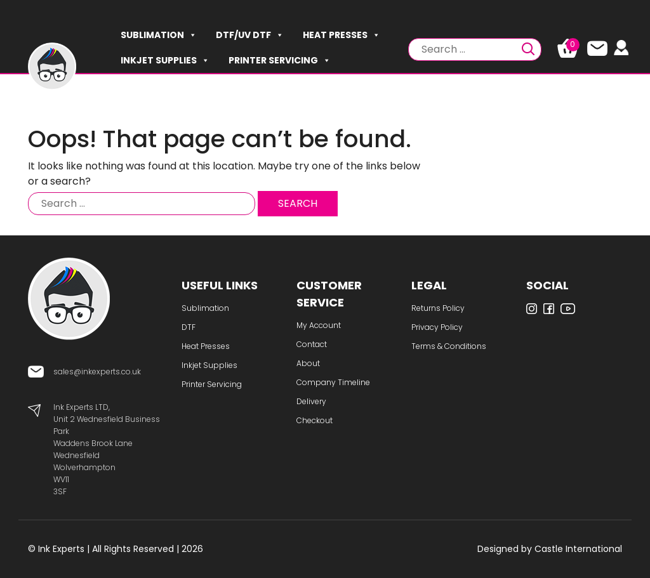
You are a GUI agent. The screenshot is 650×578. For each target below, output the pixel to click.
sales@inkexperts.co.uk (97, 371)
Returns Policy (438, 308)
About (308, 363)
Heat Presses (341, 35)
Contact (311, 344)
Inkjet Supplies (165, 60)
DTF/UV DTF (250, 35)
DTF (189, 327)
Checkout (314, 420)
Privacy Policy (437, 327)
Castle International (578, 548)
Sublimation (159, 35)
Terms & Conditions (448, 346)
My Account (318, 325)
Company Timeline (333, 382)
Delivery (311, 401)
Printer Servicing (280, 60)
